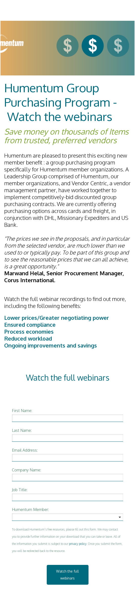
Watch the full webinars (67, 574)
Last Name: (22, 430)
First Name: (22, 410)
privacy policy (77, 544)
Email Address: (25, 450)
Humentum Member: (30, 509)
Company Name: (26, 469)
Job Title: (19, 489)
